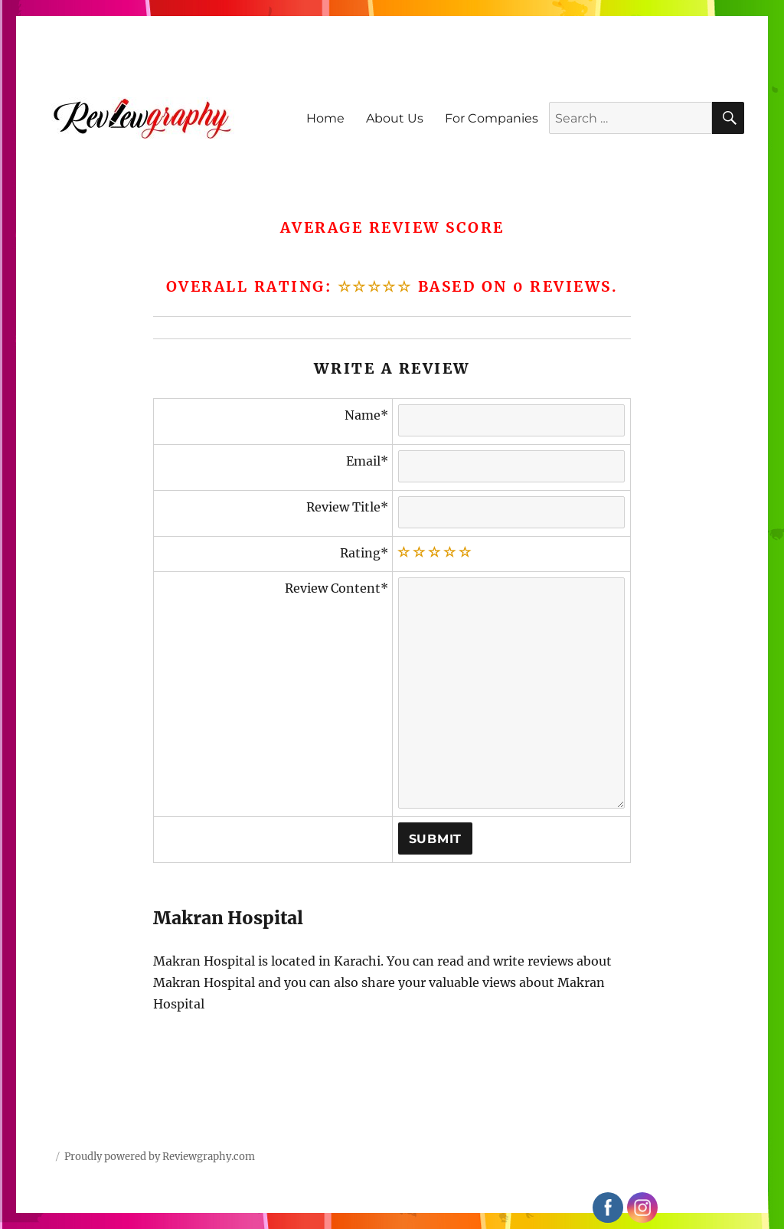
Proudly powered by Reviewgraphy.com (159, 1156)
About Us (394, 118)
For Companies (491, 118)
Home (325, 118)
